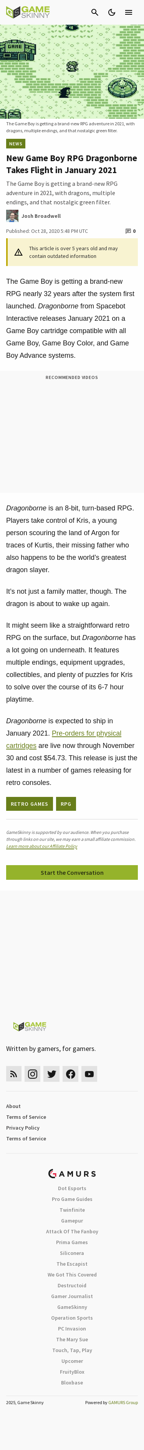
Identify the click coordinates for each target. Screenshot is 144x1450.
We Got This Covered (72, 1274)
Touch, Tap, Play (72, 1350)
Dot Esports (72, 1188)
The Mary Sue (72, 1339)
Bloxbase (72, 1382)
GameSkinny (72, 1306)
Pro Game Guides (72, 1199)
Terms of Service (26, 1116)
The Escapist (72, 1263)
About (13, 1106)
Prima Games (72, 1242)
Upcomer (72, 1360)
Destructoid (72, 1285)
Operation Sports (72, 1317)
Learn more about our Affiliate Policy (41, 846)
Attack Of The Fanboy (72, 1231)
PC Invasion (72, 1328)
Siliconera (72, 1253)
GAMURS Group (123, 1402)
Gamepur (72, 1220)
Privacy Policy (23, 1127)
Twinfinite (72, 1209)
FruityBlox (72, 1371)
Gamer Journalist (72, 1296)
